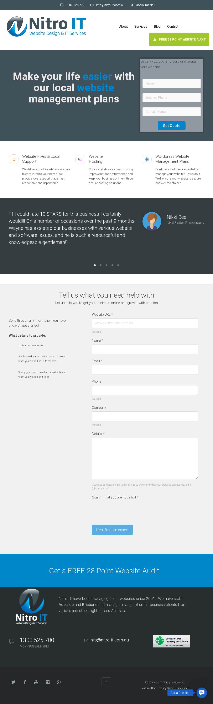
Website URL (104, 314)
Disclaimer (182, 688)
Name (97, 341)
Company (99, 408)
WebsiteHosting (96, 159)
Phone (96, 381)
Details (98, 434)
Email (97, 361)
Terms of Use (148, 688)
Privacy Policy (166, 688)
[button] (201, 692)
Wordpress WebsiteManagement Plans (172, 159)
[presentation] (123, 509)
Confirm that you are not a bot (115, 497)
